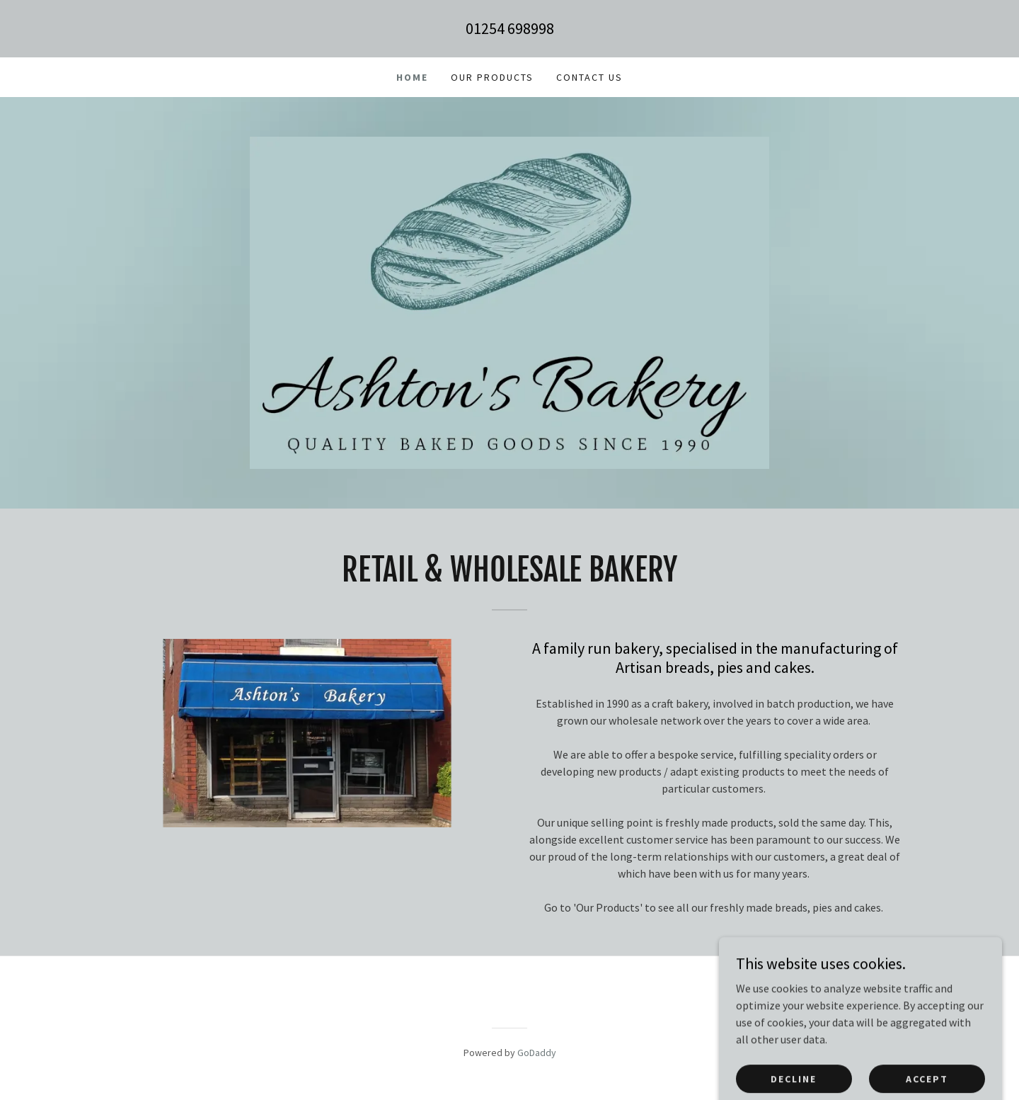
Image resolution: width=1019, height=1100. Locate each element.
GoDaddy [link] (536, 1052)
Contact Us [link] (589, 77)
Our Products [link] (492, 77)
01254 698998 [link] (510, 28)
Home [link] (412, 77)
